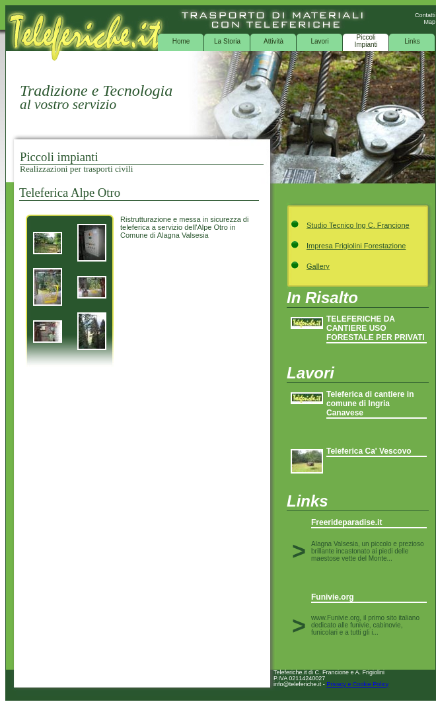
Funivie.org (332, 597)
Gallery (318, 266)
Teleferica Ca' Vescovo (369, 451)
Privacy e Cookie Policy (357, 684)
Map (429, 21)
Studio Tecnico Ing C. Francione (358, 225)
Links (411, 41)
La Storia (227, 41)
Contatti (425, 15)
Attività (273, 41)
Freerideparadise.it (346, 522)
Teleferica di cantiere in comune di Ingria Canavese (370, 403)
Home (181, 41)
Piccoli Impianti (365, 41)
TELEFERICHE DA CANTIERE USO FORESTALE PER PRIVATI (375, 328)
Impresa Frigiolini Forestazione (356, 246)
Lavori (319, 41)
